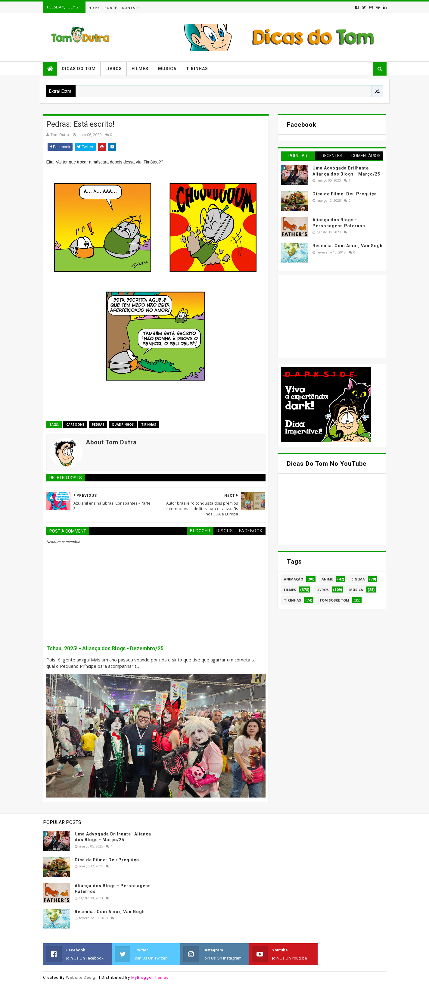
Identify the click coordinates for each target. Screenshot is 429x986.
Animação (293, 579)
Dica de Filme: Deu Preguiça (344, 193)
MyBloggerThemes (150, 977)
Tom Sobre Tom (334, 600)
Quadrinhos (123, 424)
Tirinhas (197, 68)
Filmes (140, 68)
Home (94, 8)
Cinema (358, 579)
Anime (327, 579)
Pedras (98, 424)
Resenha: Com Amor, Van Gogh (347, 245)
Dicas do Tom (79, 68)
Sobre (111, 8)
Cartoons (75, 424)
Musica (167, 68)
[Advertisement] (326, 315)
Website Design (82, 977)
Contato (131, 8)
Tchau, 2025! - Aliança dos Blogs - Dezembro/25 (104, 648)
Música (356, 589)
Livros (113, 68)
